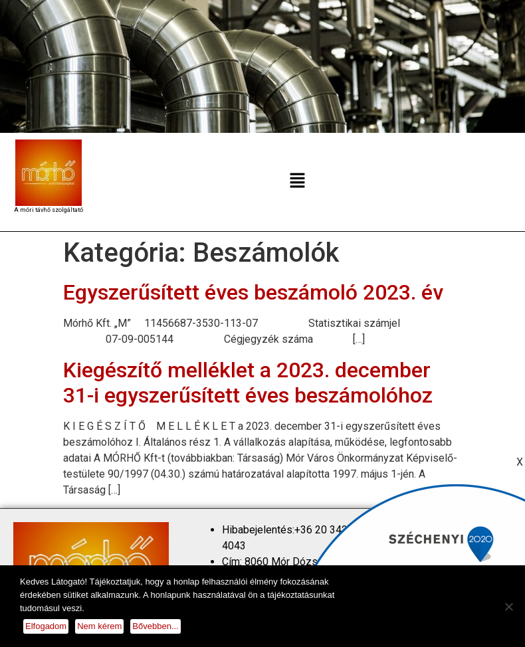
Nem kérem (99, 626)
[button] (297, 182)
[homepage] (48, 172)
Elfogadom (45, 626)
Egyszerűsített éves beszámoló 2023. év (253, 292)
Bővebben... (155, 626)
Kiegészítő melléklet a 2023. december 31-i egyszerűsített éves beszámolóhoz (248, 382)
